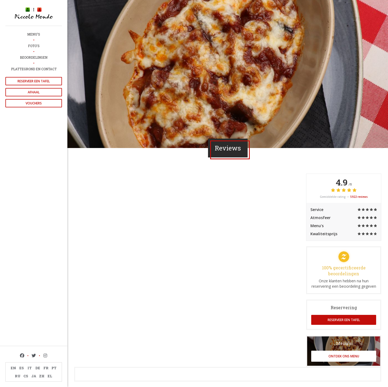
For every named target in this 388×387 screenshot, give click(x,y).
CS (25, 376)
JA (33, 376)
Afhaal (34, 92)
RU (17, 376)
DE (37, 367)
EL (50, 376)
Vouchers (34, 103)
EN (13, 367)
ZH (41, 376)
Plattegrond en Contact (34, 69)
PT (54, 367)
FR (45, 367)
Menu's (33, 34)
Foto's (34, 46)
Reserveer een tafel (34, 81)
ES (21, 367)
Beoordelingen (33, 57)
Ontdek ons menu (343, 356)
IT (29, 367)
